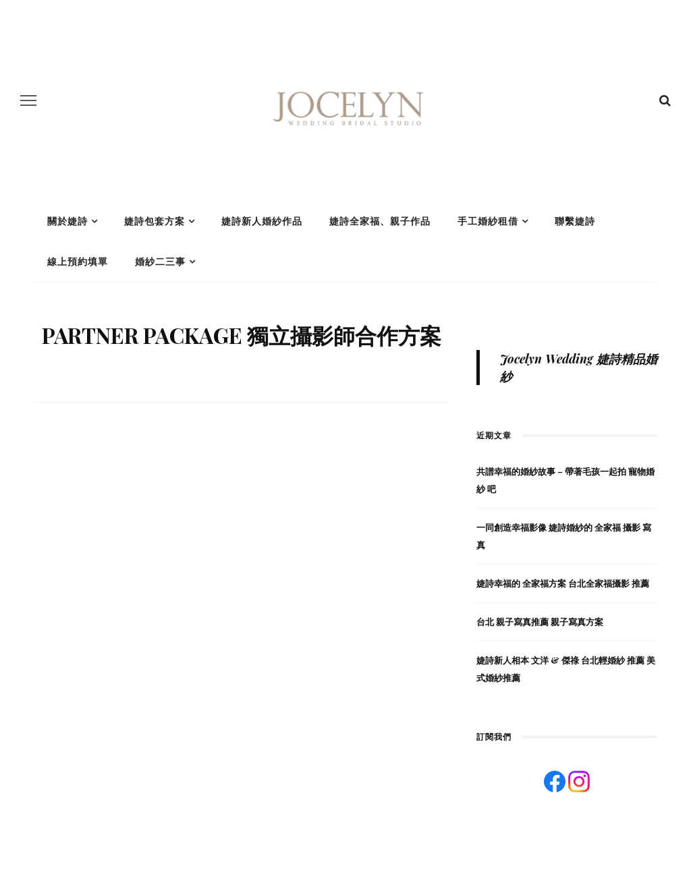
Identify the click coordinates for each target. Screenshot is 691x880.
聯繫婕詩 (575, 221)
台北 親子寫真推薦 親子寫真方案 (539, 621)
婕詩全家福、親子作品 (380, 221)
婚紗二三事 (160, 261)
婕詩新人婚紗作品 (261, 221)
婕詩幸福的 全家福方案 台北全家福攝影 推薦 (562, 583)
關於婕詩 (67, 221)
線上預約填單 (77, 261)
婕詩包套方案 (154, 221)
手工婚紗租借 (488, 221)
